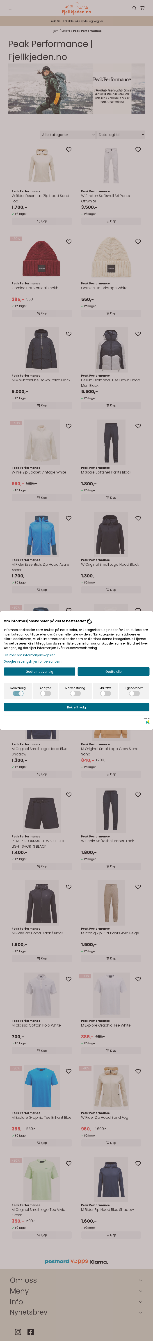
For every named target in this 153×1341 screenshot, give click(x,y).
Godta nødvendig (39, 671)
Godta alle (113, 671)
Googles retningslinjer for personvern (33, 661)
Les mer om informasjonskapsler (29, 655)
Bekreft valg (76, 707)
